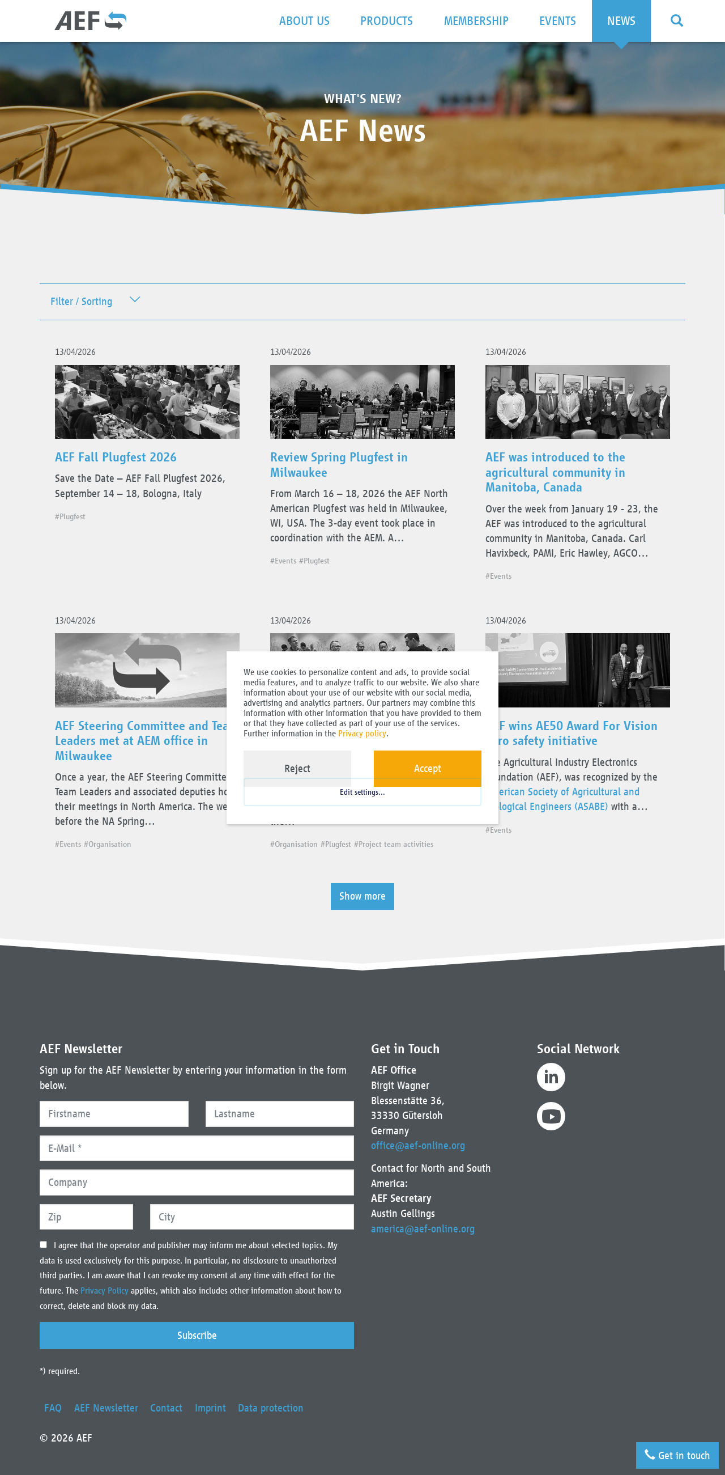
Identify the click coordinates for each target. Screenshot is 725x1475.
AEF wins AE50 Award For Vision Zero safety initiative (576, 738)
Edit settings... (362, 798)
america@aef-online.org (423, 1229)
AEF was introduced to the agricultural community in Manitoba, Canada (559, 474)
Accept (427, 768)
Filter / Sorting (81, 302)
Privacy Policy (105, 1291)
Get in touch (676, 1453)
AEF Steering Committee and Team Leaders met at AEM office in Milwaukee (144, 746)
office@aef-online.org (418, 1146)
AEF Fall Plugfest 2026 (119, 459)
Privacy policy (362, 733)
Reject (297, 768)
